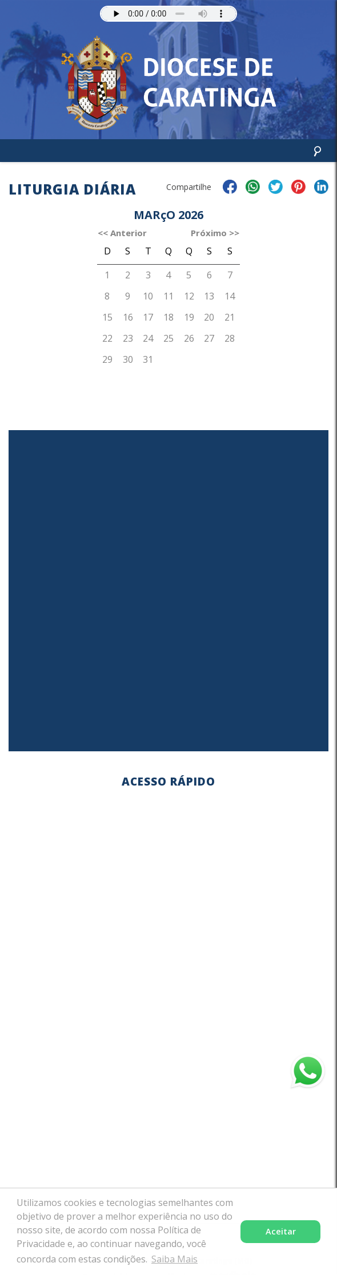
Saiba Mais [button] (174, 1259)
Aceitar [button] (281, 1231)
